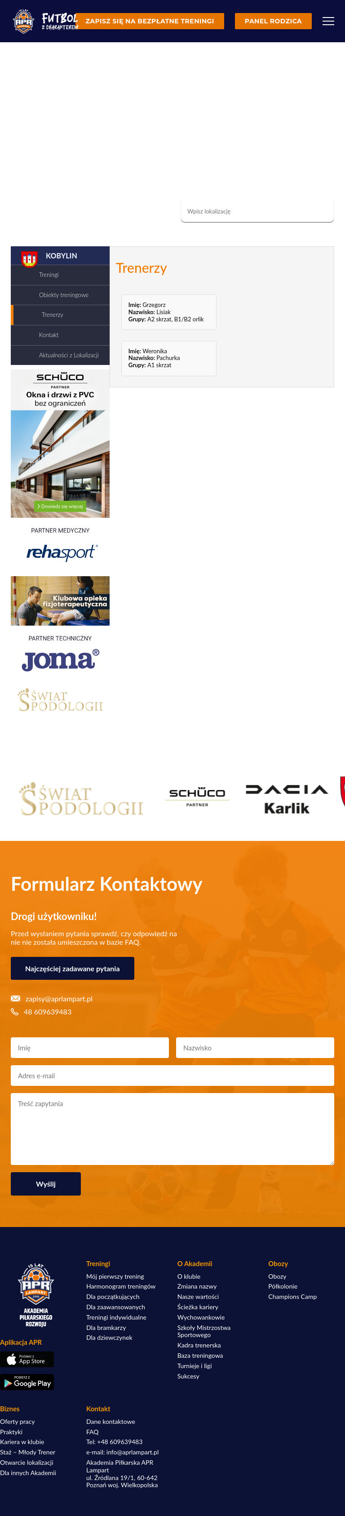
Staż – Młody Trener (27, 1452)
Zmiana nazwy (197, 1286)
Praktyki (11, 1432)
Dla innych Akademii (28, 1472)
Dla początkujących (112, 1296)
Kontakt (48, 334)
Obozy (277, 1276)
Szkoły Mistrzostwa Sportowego (204, 1331)
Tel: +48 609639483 (114, 1441)
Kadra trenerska (199, 1345)
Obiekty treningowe (63, 294)
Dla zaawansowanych (115, 1307)
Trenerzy (52, 314)
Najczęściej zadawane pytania (72, 968)
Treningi (49, 274)
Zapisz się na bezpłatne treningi (149, 21)
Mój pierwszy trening (115, 1276)
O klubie (189, 1276)
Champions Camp (292, 1296)
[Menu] (328, 21)
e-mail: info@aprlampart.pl (122, 1452)
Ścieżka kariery (197, 1307)
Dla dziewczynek (109, 1337)
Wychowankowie (201, 1317)
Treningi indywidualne (116, 1317)
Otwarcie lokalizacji (26, 1462)
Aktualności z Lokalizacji (69, 355)
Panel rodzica (273, 21)
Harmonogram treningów (120, 1286)
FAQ (92, 1432)
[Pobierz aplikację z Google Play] (36, 1382)
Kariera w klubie (22, 1441)
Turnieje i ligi (194, 1365)
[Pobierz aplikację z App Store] (36, 1360)
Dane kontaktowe (110, 1421)
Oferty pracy (17, 1421)
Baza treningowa (200, 1355)
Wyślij (46, 1183)
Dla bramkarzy (106, 1327)
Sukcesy (188, 1376)
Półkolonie (282, 1286)
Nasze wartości (198, 1296)
